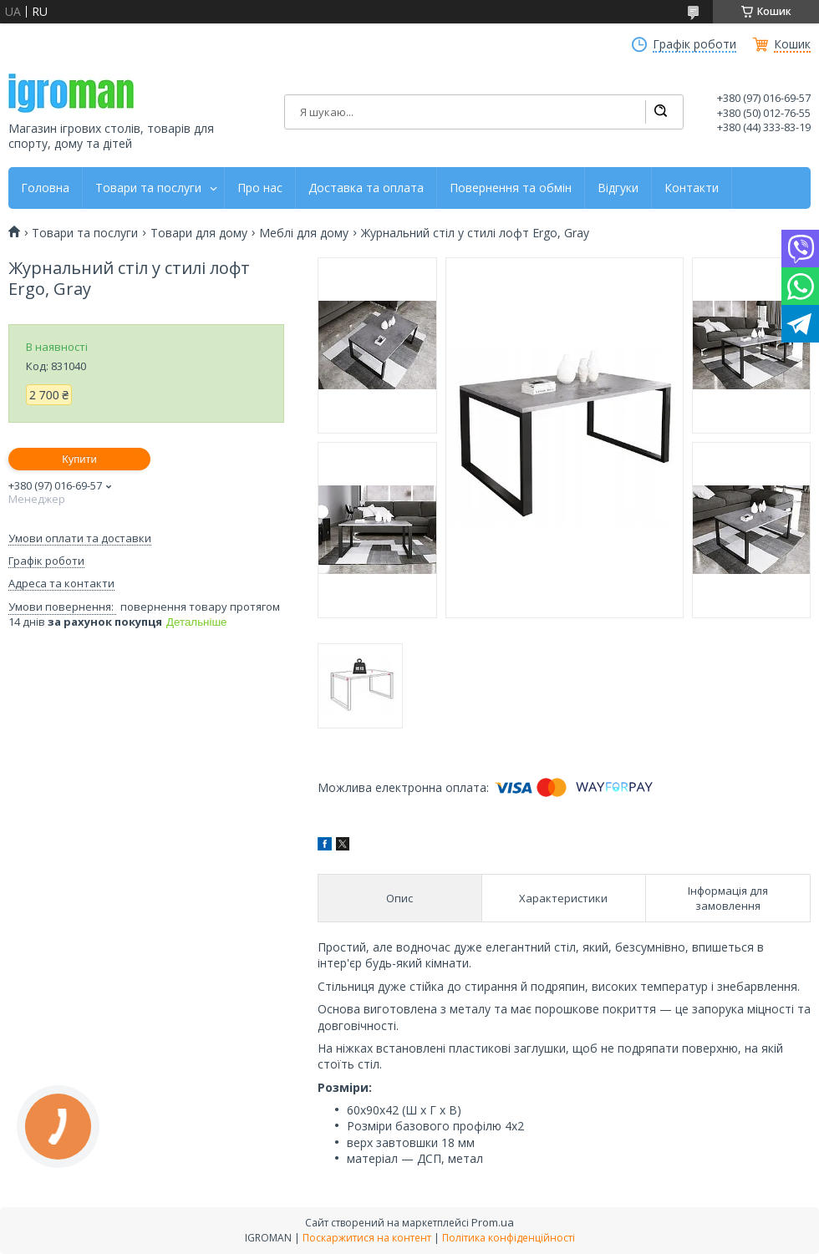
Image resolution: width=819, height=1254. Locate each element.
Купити (79, 459)
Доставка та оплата (366, 187)
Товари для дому (198, 233)
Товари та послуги (148, 187)
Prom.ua (492, 1222)
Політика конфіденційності (508, 1238)
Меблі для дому (303, 233)
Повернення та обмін (511, 187)
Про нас (259, 187)
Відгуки (618, 187)
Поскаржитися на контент (367, 1238)
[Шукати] (660, 112)
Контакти (691, 187)
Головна (45, 187)
